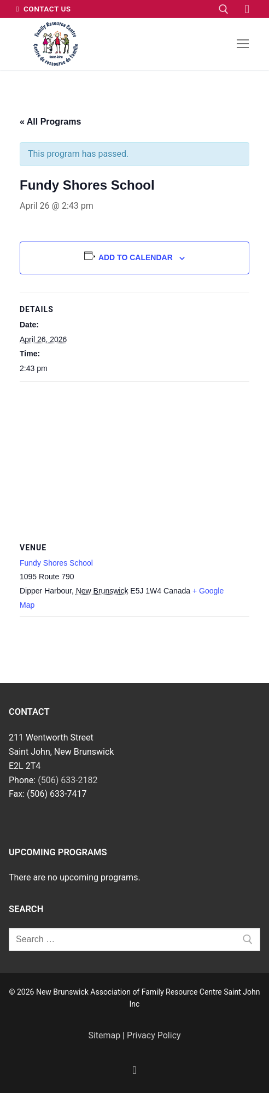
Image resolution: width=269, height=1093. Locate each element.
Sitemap (104, 1035)
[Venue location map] (134, 461)
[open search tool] (224, 9)
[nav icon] (242, 44)
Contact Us (43, 8)
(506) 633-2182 (67, 780)
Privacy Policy (154, 1035)
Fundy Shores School (56, 563)
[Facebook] (247, 9)
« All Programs (50, 121)
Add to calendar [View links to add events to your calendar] (135, 257)
